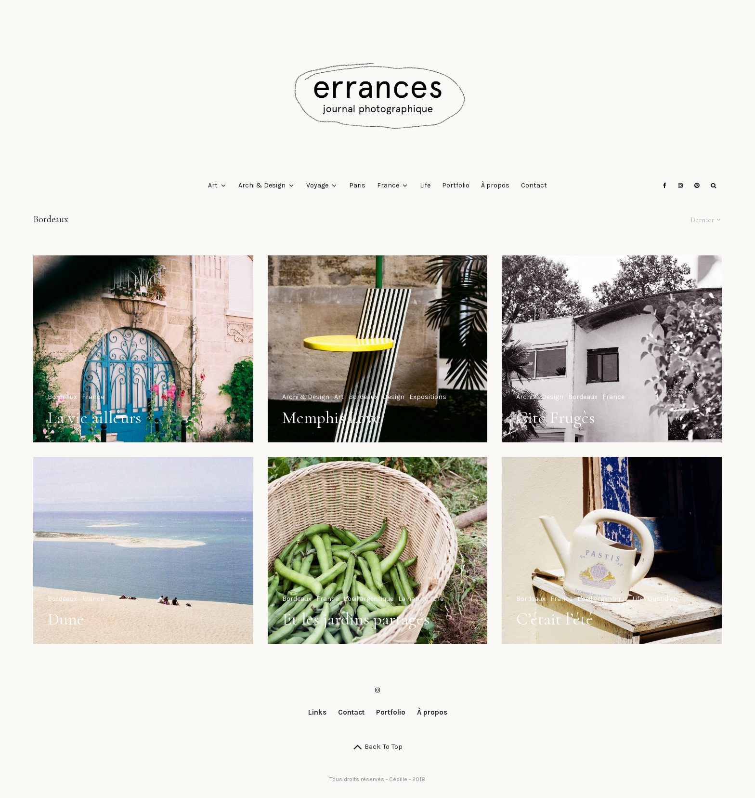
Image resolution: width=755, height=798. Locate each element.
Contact (534, 185)
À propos (495, 185)
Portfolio (455, 185)
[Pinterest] (697, 185)
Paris (357, 185)
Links (317, 712)
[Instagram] (680, 185)
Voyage (317, 185)
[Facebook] (664, 185)
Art (213, 185)
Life (425, 185)
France (388, 185)
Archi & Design (262, 185)
